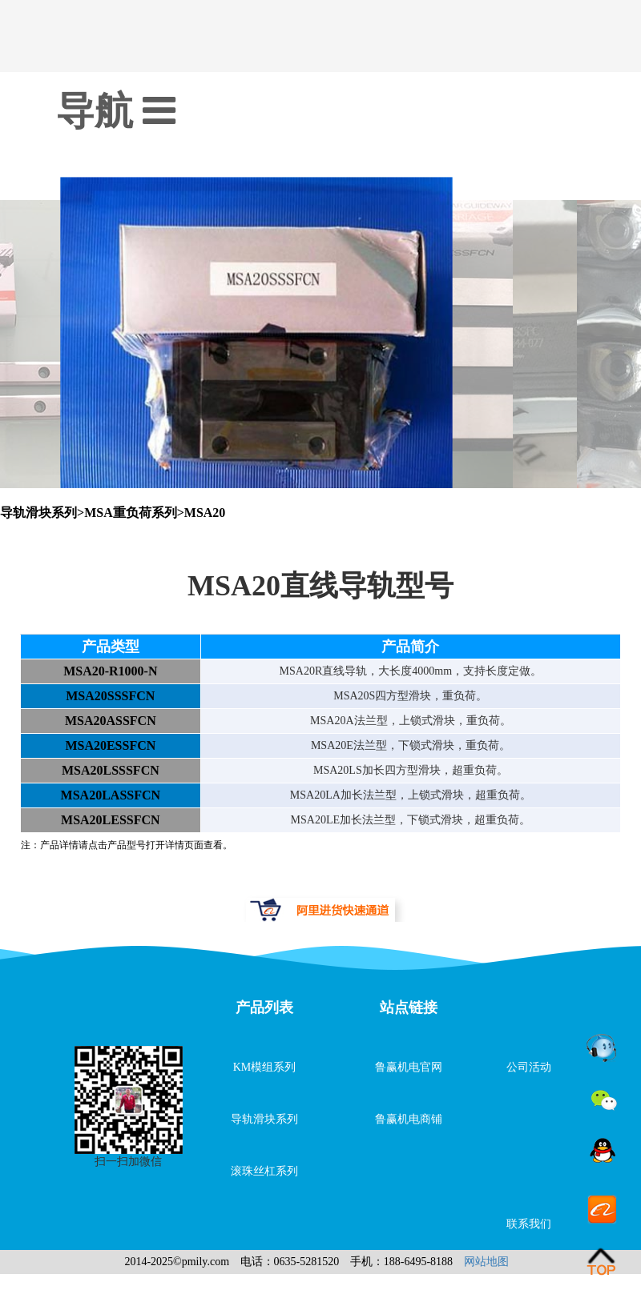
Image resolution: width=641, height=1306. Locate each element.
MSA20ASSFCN (110, 720)
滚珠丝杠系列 (264, 1171)
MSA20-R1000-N (110, 671)
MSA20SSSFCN (110, 696)
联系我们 (528, 1224)
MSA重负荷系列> (134, 512)
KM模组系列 (264, 1067)
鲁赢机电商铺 (408, 1119)
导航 (115, 111)
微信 (602, 1098)
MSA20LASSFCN (110, 795)
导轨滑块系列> (42, 512)
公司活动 (528, 1067)
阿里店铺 (602, 1207)
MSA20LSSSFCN (110, 770)
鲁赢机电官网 (408, 1067)
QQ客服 (602, 1153)
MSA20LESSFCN (110, 820)
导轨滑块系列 (264, 1119)
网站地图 (486, 1262)
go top (602, 1262)
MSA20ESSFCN (110, 745)
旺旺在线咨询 (602, 1044)
